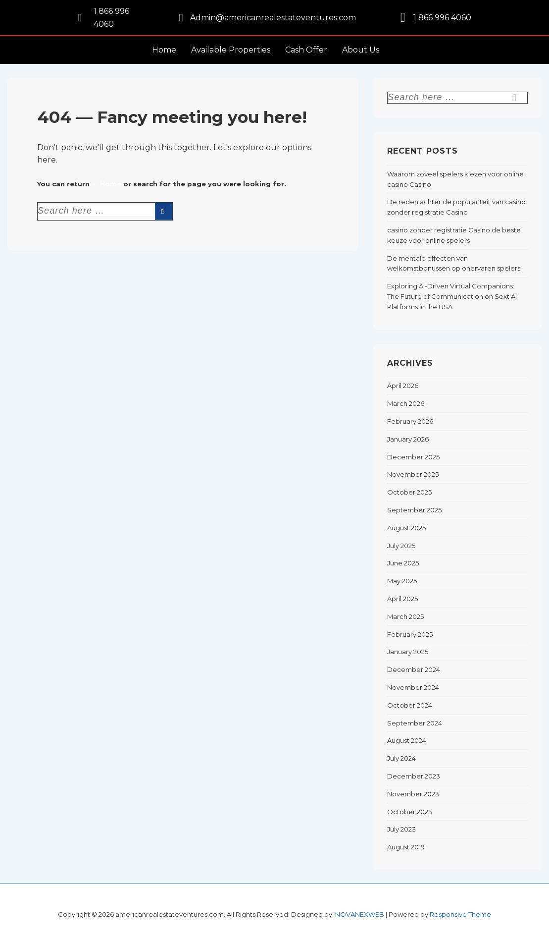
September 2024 (414, 723)
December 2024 (413, 669)
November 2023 (413, 794)
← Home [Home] (106, 184)
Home (164, 50)
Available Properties (230, 50)
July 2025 (401, 546)
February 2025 (410, 634)
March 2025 (405, 616)
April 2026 (402, 385)
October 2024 (409, 705)
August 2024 (406, 740)
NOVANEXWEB (359, 914)
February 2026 (410, 421)
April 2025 (402, 599)
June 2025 (403, 563)
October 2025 (409, 492)
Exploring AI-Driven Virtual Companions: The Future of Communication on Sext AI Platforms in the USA (452, 296)
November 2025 (413, 474)
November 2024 (413, 687)
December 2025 (413, 457)
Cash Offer (306, 50)
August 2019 (406, 847)
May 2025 (402, 581)
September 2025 (414, 510)
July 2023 (401, 829)
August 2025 (406, 528)
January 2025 (407, 652)
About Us (360, 50)
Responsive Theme (460, 914)
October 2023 (409, 812)
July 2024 (401, 758)
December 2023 (413, 776)
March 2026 (405, 403)
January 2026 (408, 439)
